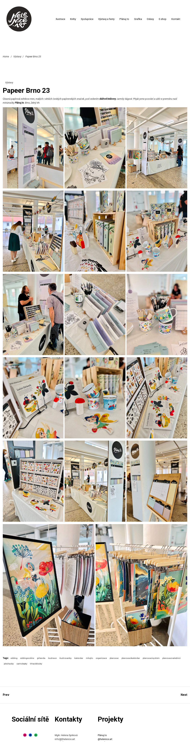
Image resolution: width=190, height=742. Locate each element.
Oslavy (150, 19)
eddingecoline (27, 658)
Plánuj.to (124, 19)
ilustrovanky (65, 658)
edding (14, 658)
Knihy (73, 19)
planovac (114, 658)
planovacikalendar (131, 658)
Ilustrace (60, 19)
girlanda (41, 658)
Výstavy (17, 56)
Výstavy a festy (106, 19)
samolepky (22, 663)
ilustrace (52, 658)
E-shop (162, 19)
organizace (101, 658)
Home (6, 56)
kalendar (78, 658)
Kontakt (175, 19)
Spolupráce (87, 19)
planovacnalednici (171, 658)
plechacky (9, 663)
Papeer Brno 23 (26, 90)
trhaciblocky (36, 663)
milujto (89, 658)
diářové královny (107, 98)
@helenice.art (105, 739)
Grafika (138, 19)
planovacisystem (151, 658)
